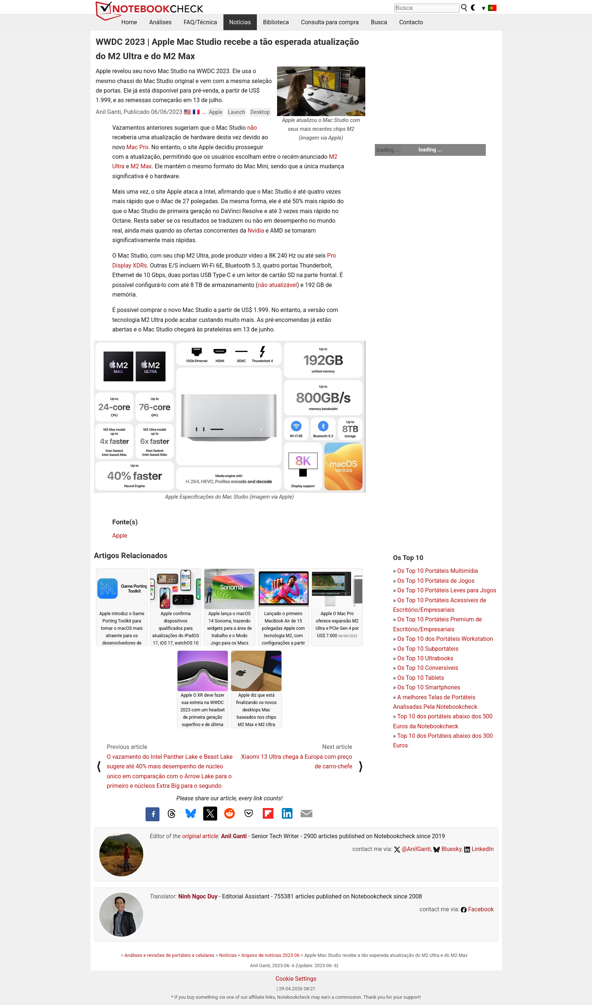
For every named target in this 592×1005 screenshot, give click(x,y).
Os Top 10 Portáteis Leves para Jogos (446, 590)
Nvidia (257, 230)
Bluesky (447, 849)
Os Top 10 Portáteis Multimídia (437, 570)
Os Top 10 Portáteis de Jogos (435, 580)
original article (200, 836)
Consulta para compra (330, 22)
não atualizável (277, 284)
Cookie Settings (296, 978)
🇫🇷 (196, 111)
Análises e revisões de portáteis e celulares (170, 955)
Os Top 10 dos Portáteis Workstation (445, 638)
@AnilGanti (412, 849)
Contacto (411, 22)
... (203, 111)
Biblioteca (276, 22)
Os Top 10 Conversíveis (427, 667)
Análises (160, 22)
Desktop (260, 112)
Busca (379, 22)
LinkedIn (479, 849)
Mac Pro (137, 147)
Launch (236, 112)
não (251, 127)
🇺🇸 (187, 111)
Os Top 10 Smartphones (428, 687)
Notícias (240, 22)
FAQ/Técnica (200, 22)
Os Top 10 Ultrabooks (425, 658)
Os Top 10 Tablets (420, 677)
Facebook (477, 909)
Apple (216, 112)
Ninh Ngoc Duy (198, 896)
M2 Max (141, 166)
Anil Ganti (234, 836)
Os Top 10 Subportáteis (428, 648)
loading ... (388, 150)
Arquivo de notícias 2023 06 (270, 955)
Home (129, 22)
